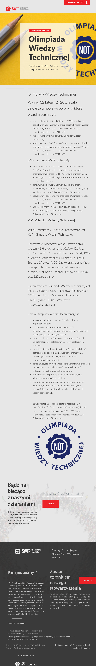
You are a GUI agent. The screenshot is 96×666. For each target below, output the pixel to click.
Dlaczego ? (57, 550)
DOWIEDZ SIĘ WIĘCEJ (17, 623)
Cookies (87, 648)
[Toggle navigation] (87, 9)
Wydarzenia (73, 554)
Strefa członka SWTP (77, 2)
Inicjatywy (71, 550)
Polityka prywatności (63, 645)
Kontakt (56, 557)
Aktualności (58, 554)
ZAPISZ (51, 504)
